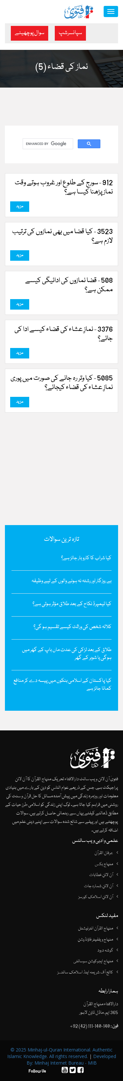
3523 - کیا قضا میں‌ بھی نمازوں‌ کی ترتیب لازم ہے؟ (62, 236)
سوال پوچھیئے (29, 33)
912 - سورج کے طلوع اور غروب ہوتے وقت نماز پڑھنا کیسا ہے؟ (64, 187)
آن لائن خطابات (101, 875)
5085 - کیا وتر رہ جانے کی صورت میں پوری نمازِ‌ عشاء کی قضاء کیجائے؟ (61, 383)
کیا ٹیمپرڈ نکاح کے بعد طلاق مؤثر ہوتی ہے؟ (72, 604)
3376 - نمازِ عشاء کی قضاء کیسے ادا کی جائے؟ (63, 334)
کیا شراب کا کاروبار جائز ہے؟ (86, 558)
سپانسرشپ (70, 33)
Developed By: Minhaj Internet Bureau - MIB (71, 1059)
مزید (19, 206)
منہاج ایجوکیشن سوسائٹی (93, 961)
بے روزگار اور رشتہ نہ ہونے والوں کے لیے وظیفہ (71, 581)
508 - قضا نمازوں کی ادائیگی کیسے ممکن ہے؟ (69, 285)
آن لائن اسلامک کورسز (95, 897)
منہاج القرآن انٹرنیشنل (95, 928)
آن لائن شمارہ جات (98, 886)
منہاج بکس (104, 864)
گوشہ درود (105, 950)
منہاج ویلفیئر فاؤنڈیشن (95, 939)
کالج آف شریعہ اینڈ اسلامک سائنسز (85, 972)
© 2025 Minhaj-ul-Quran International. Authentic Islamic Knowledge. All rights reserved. (60, 1053)
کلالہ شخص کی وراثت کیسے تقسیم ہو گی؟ (72, 627)
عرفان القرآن (103, 853)
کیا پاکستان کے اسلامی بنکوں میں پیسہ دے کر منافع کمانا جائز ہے (62, 685)
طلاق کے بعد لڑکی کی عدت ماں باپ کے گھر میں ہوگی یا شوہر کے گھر (67, 654)
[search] (47, 144)
